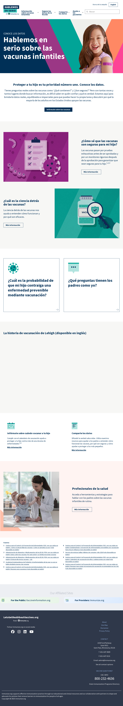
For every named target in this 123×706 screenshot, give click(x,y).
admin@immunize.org (107, 660)
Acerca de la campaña (100, 4)
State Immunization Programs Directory (104, 684)
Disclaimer (104, 628)
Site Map (104, 625)
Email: (96, 660)
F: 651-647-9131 (104, 656)
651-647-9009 (105, 652)
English (113, 5)
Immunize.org (89, 600)
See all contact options (104, 664)
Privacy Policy (104, 631)
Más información (89, 172)
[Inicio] (11, 9)
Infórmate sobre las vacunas (58, 109)
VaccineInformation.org (31, 600)
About (104, 622)
